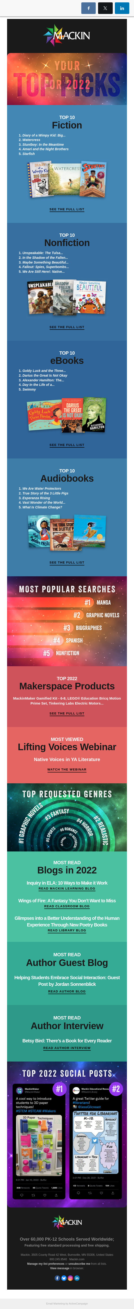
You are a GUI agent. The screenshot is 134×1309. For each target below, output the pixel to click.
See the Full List (67, 209)
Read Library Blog (67, 930)
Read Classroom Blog (67, 906)
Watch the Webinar (67, 769)
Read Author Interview (67, 1048)
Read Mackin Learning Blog (67, 888)
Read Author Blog (67, 991)
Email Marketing (55, 1303)
